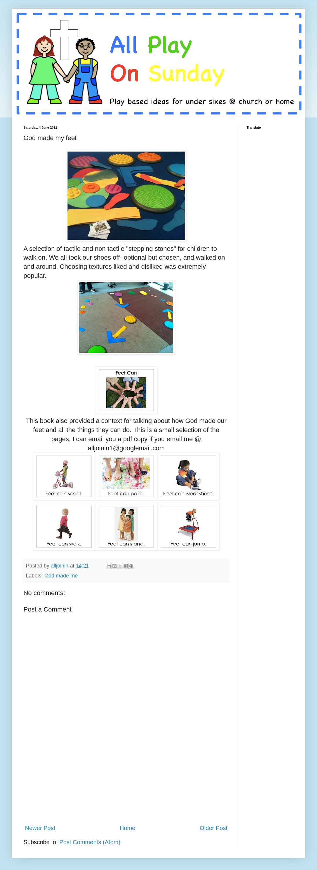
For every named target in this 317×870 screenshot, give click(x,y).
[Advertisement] (126, 782)
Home (127, 828)
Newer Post (40, 828)
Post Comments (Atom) (89, 842)
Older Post (213, 828)
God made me (61, 576)
